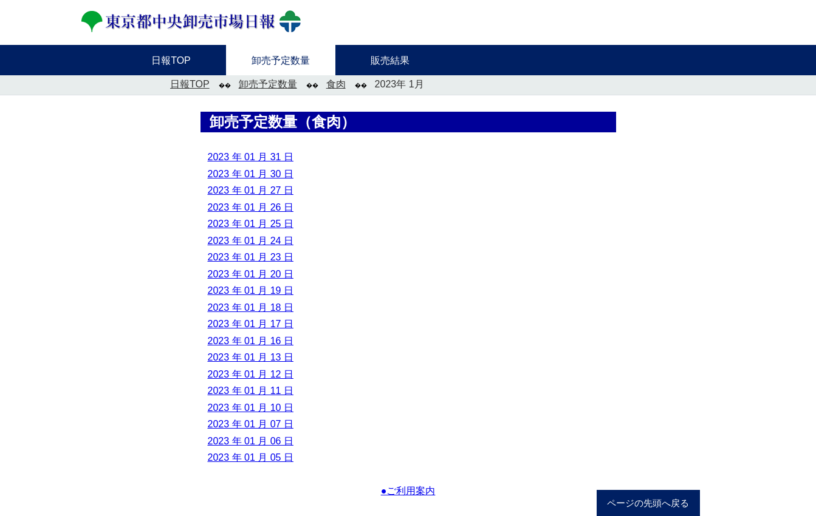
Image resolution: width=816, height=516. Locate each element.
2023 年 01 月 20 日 (250, 274)
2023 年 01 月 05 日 (250, 457)
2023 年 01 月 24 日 (250, 241)
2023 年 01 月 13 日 (250, 357)
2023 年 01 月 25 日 (250, 224)
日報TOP (190, 84)
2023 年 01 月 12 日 (250, 374)
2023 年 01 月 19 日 (250, 290)
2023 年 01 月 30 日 (250, 174)
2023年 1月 (399, 84)
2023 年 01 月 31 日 (250, 157)
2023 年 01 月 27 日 (250, 190)
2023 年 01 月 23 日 (250, 257)
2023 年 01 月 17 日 (250, 324)
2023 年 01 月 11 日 (250, 390)
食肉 (336, 84)
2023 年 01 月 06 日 (250, 441)
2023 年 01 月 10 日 (250, 407)
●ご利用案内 (408, 491)
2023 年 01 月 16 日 (250, 341)
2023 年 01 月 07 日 (250, 424)
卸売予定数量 (268, 84)
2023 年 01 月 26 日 (250, 207)
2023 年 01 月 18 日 (250, 307)
